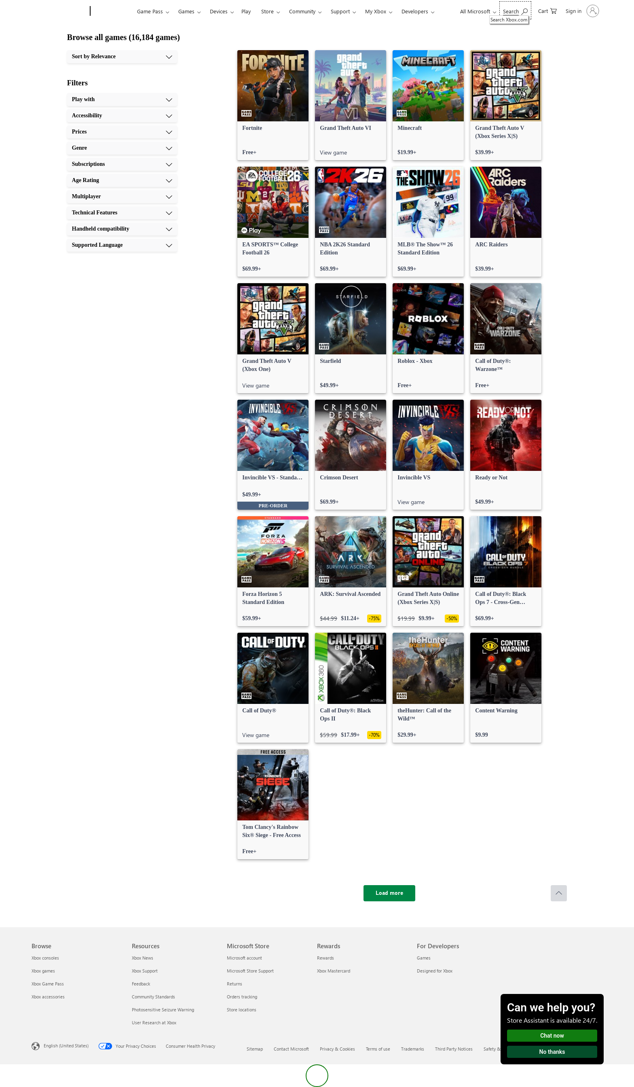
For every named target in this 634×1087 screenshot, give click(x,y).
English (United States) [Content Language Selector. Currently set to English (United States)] (66, 1045)
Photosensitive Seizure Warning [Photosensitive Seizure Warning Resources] (163, 1009)
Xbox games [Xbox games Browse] (43, 970)
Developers (415, 11)
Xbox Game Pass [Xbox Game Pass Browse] (48, 983)
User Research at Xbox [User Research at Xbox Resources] (154, 1022)
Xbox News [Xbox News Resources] (142, 957)
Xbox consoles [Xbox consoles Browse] (45, 957)
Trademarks (412, 1048)
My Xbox (375, 11)
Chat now (552, 1035)
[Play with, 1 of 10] (122, 99)
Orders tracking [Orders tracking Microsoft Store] (242, 996)
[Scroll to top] (559, 893)
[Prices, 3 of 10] (122, 131)
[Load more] (389, 893)
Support (340, 11)
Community (302, 11)
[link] (273, 105)
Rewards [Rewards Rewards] (325, 957)
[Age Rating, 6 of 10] (122, 180)
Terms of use (378, 1048)
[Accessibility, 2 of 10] (122, 115)
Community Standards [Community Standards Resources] (153, 996)
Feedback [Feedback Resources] (141, 983)
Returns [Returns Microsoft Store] (234, 983)
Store (267, 11)
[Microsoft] (59, 11)
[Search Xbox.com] (515, 10)
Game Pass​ (150, 11)
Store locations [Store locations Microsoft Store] (241, 1009)
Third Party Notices (454, 1048)
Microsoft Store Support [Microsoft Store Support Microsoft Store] (250, 970)
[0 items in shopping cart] (547, 10)
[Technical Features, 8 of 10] (122, 212)
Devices (219, 11)
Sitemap (255, 1048)
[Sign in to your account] (581, 11)
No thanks (552, 1052)
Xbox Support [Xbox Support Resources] (145, 970)
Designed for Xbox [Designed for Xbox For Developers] (434, 970)
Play (246, 11)
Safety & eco (496, 1048)
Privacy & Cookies (337, 1048)
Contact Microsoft (291, 1048)
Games (186, 11)
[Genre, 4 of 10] (122, 148)
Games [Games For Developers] (424, 957)
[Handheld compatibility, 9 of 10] (122, 228)
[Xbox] (112, 11)
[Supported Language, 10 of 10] (122, 245)
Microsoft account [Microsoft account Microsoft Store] (244, 957)
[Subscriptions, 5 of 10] (122, 164)
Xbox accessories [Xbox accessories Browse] (48, 996)
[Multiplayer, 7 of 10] (122, 196)
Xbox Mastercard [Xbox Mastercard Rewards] (333, 970)
